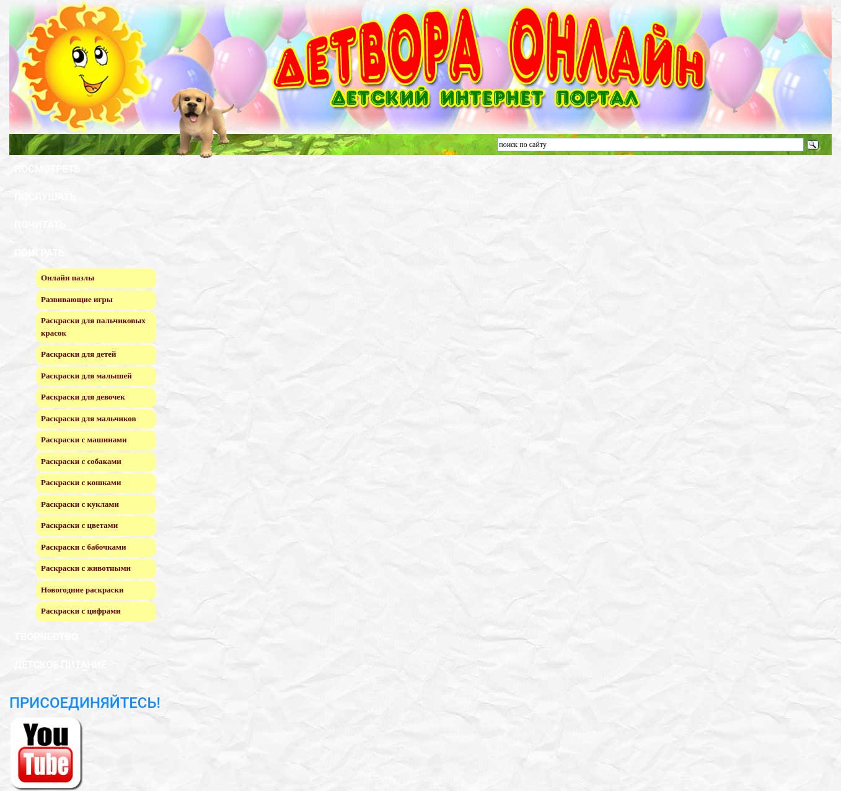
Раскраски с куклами (80, 504)
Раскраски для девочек (83, 396)
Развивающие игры (77, 299)
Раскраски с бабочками (83, 547)
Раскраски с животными (86, 568)
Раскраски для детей (79, 354)
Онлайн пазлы (67, 277)
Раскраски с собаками (81, 461)
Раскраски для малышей (86, 375)
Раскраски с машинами (84, 439)
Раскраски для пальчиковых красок (93, 326)
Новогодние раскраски (82, 589)
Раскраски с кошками (81, 482)
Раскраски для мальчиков (88, 418)
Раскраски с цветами (79, 525)
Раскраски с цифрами (81, 610)
